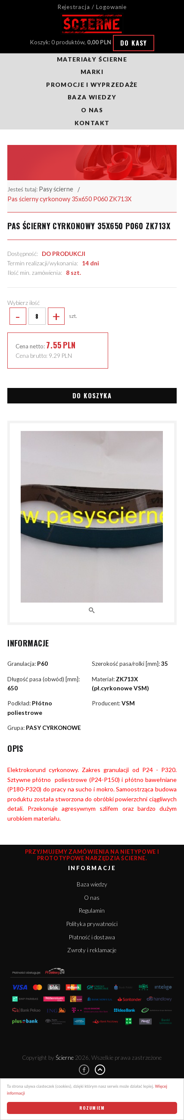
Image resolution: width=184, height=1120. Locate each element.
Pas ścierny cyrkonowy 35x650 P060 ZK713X (69, 199)
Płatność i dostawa (92, 937)
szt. (42, 316)
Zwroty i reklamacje (91, 950)
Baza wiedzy (92, 97)
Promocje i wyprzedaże (91, 84)
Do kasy (133, 42)
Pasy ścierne (56, 189)
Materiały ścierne (92, 59)
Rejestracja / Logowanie (92, 6)
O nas (92, 110)
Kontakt (92, 123)
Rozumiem (92, 1108)
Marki (92, 71)
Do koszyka (92, 395)
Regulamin (92, 910)
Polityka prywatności (92, 923)
